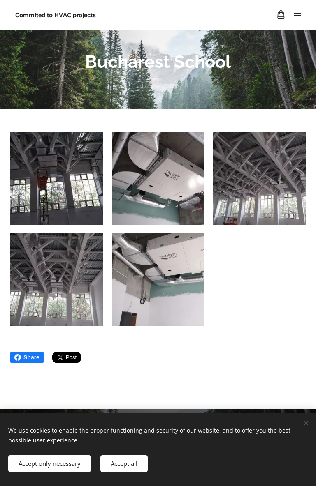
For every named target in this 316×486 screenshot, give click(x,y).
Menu (297, 15)
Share (27, 357)
